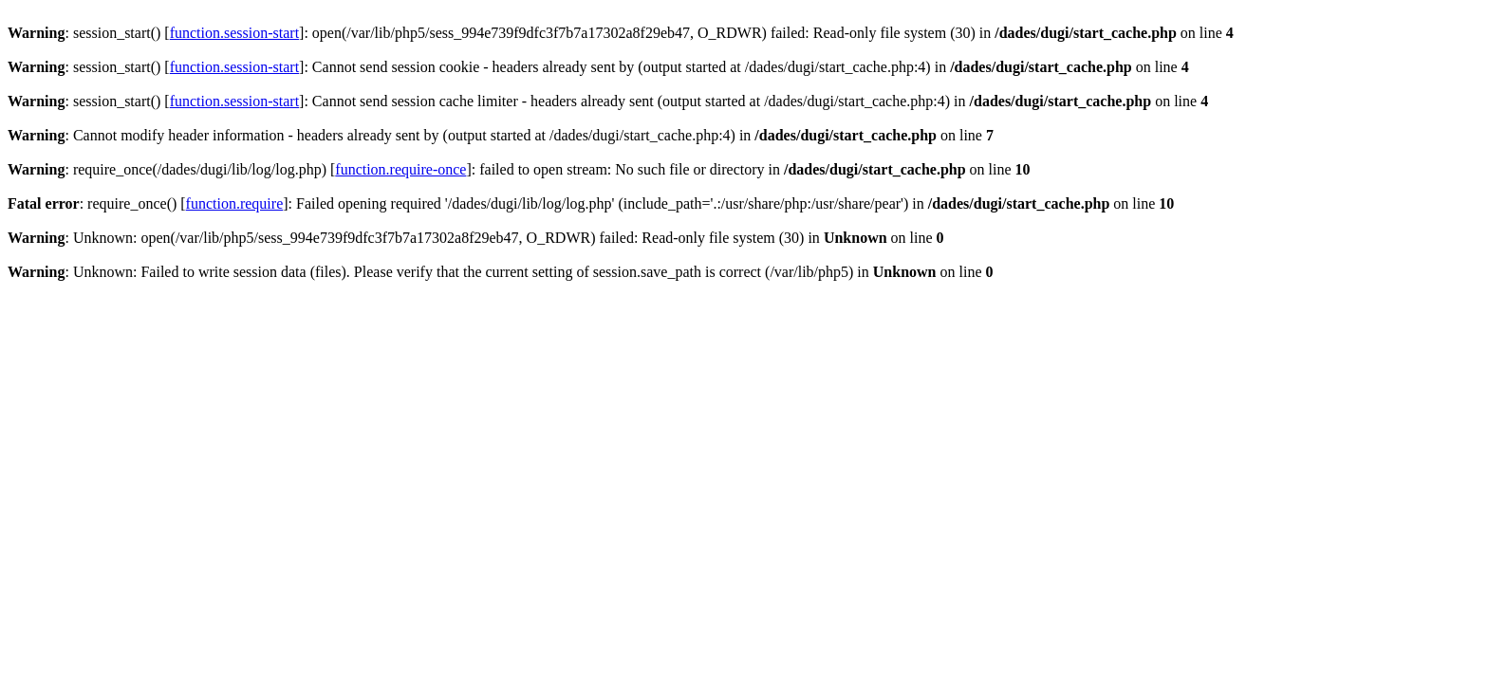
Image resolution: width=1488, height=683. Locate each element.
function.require (235, 203)
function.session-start (234, 33)
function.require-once (400, 169)
